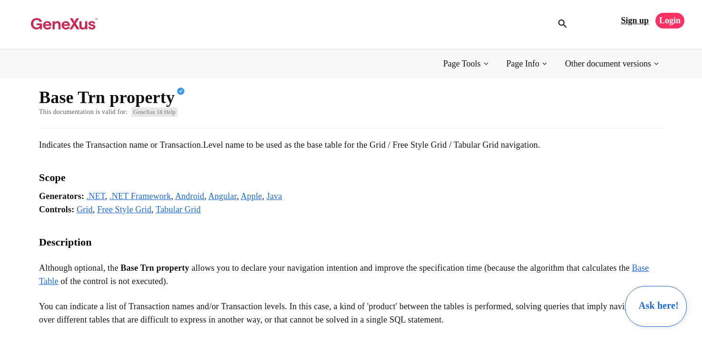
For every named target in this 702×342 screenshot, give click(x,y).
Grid (85, 209)
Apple (251, 196)
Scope (52, 177)
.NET (96, 196)
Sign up (635, 20)
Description (65, 242)
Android (189, 196)
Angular (222, 196)
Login (670, 20)
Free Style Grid (124, 209)
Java (274, 196)
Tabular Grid (178, 209)
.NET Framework (140, 196)
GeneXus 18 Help (154, 112)
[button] (467, 64)
